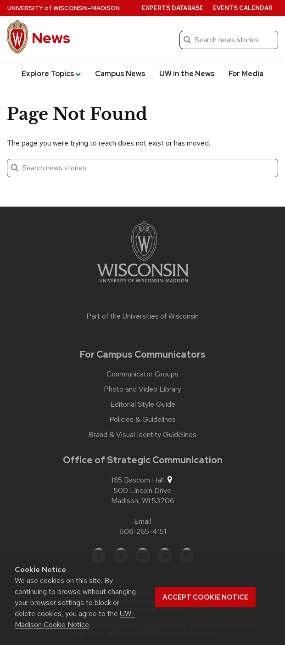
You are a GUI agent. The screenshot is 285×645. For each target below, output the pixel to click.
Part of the (143, 316)
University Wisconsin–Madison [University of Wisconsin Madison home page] (63, 8)
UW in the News (187, 74)
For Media (246, 74)
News (51, 38)
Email (142, 521)
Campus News (120, 74)
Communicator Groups (142, 374)
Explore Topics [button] (51, 74)
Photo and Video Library (142, 389)
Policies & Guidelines (142, 419)
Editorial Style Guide (142, 404)
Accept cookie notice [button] (205, 597)
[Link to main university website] (143, 253)
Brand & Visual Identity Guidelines (142, 434)
